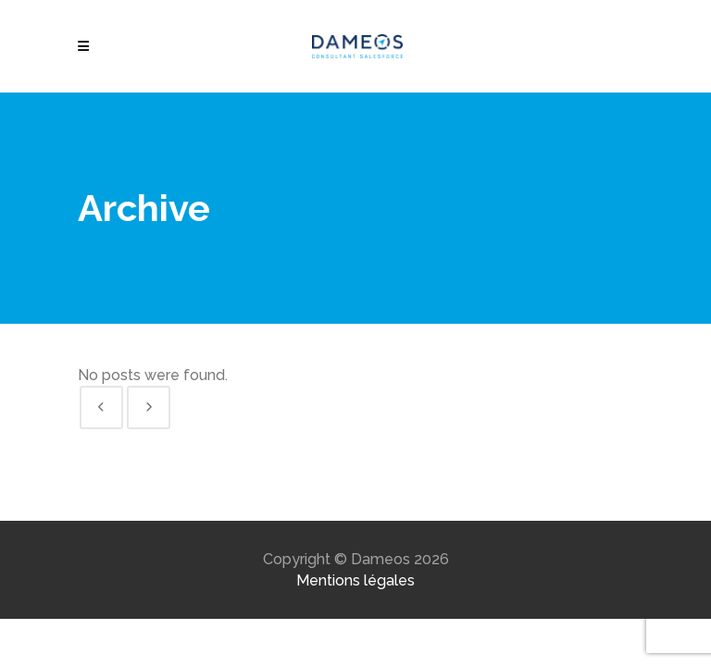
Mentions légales (355, 580)
